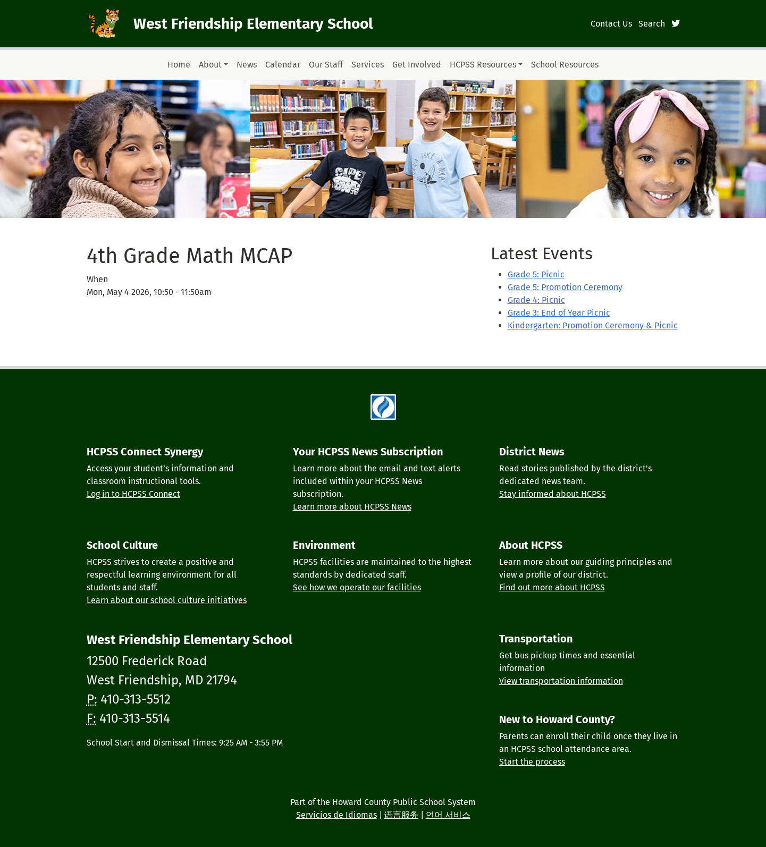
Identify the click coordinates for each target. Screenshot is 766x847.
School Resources (565, 65)
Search (651, 24)
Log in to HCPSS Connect (133, 494)
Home (178, 65)
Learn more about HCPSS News (352, 507)
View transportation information (561, 681)
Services (367, 65)
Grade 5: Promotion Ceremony (565, 287)
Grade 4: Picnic (536, 300)
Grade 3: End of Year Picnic (559, 313)
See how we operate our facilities (357, 587)
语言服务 (401, 815)
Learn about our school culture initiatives (167, 600)
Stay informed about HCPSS (552, 494)
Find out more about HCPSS (552, 587)
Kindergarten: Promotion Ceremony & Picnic (593, 325)
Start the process (532, 762)
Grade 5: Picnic (536, 274)
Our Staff (326, 65)
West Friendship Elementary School (253, 23)
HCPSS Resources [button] (483, 65)
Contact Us (611, 24)
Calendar (282, 65)
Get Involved (416, 65)
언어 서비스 (448, 815)
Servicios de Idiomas (336, 815)
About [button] (210, 65)
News (247, 65)
